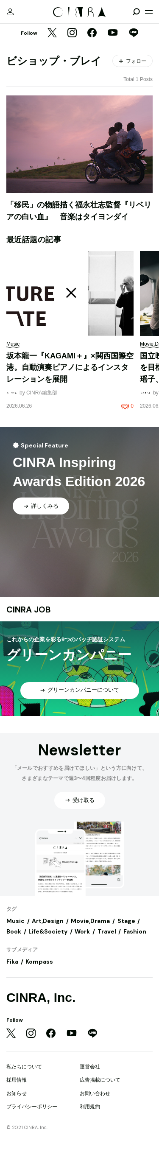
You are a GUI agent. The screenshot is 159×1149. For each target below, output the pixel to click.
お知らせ (16, 1093)
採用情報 (16, 1080)
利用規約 (90, 1107)
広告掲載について (100, 1080)
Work (82, 931)
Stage (126, 921)
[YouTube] (112, 33)
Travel (107, 931)
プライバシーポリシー (31, 1107)
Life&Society (47, 931)
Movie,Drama (90, 921)
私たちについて (24, 1067)
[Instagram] (72, 33)
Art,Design (48, 921)
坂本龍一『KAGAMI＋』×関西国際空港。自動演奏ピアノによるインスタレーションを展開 (70, 367)
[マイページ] (10, 12)
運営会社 (90, 1067)
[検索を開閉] (136, 12)
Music (15, 921)
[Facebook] (92, 33)
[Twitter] (52, 33)
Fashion (134, 931)
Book (13, 931)
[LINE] (133, 33)
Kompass (39, 961)
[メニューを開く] (148, 12)
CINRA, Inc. (40, 997)
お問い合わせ (95, 1093)
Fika (12, 961)
